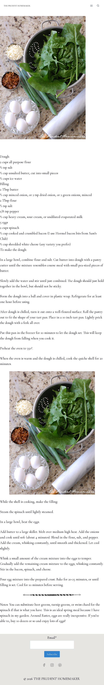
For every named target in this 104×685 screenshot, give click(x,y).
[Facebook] (44, 665)
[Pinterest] (59, 665)
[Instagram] (52, 665)
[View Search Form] (98, 5)
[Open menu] (91, 5)
